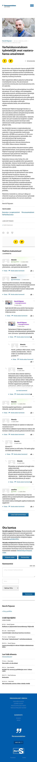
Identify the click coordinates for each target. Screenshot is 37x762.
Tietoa (18, 720)
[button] (32, 5)
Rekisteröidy (25, 557)
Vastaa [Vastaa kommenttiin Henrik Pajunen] (7, 315)
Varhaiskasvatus (7, 215)
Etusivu (18, 718)
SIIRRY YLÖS (17, 742)
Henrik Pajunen (7, 40)
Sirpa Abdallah (10, 667)
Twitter (24, 757)
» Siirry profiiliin (7, 611)
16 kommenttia (30, 61)
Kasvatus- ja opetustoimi (11, 212)
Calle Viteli (11, 681)
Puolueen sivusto (18, 701)
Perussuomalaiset (28, 212)
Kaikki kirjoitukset (8, 225)
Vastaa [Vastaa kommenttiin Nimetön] (4, 270)
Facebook (12, 757)
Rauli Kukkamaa (12, 675)
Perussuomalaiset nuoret (18, 707)
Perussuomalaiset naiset (18, 705)
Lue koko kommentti (21, 390)
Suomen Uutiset (18, 703)
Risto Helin (10, 661)
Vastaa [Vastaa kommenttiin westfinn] (4, 506)
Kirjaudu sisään (9, 557)
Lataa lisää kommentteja (18, 514)
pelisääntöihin (14, 539)
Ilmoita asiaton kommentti (17, 270)
